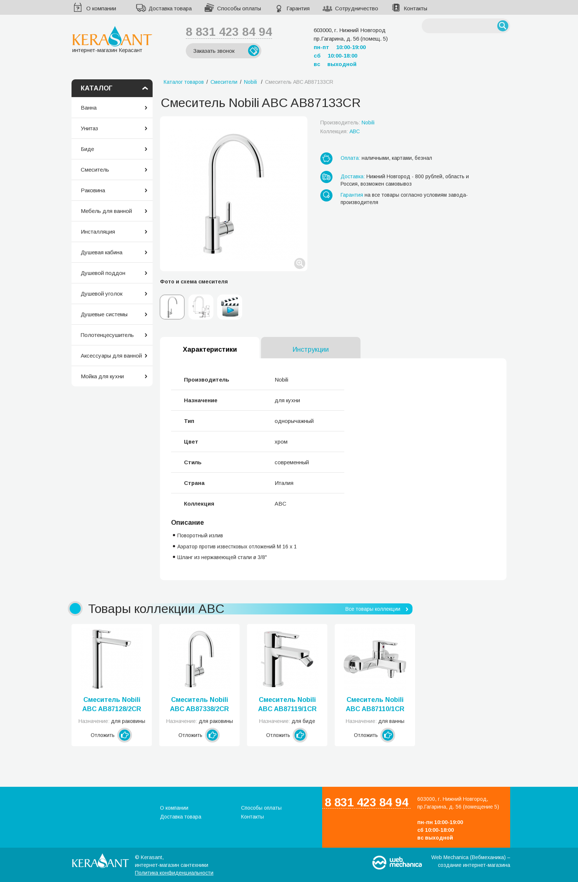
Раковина (93, 190)
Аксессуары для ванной (111, 355)
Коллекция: (340, 131)
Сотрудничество (356, 8)
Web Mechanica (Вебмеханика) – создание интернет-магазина (470, 861)
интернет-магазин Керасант (112, 39)
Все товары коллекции (372, 609)
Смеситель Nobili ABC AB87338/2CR (199, 704)
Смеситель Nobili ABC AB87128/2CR (111, 704)
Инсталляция (98, 231)
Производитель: (347, 122)
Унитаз (89, 128)
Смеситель (95, 169)
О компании (101, 8)
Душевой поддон (103, 273)
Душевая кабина (101, 252)
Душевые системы (104, 314)
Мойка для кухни (102, 376)
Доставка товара (170, 8)
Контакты (415, 8)
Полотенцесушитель (107, 335)
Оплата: (350, 158)
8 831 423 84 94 (229, 31)
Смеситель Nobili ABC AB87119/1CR (287, 704)
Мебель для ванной (106, 211)
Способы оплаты (239, 8)
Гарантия (298, 8)
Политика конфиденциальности (174, 873)
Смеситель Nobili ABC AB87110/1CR (375, 704)
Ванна (89, 107)
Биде (87, 149)
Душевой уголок (101, 293)
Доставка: (353, 176)
